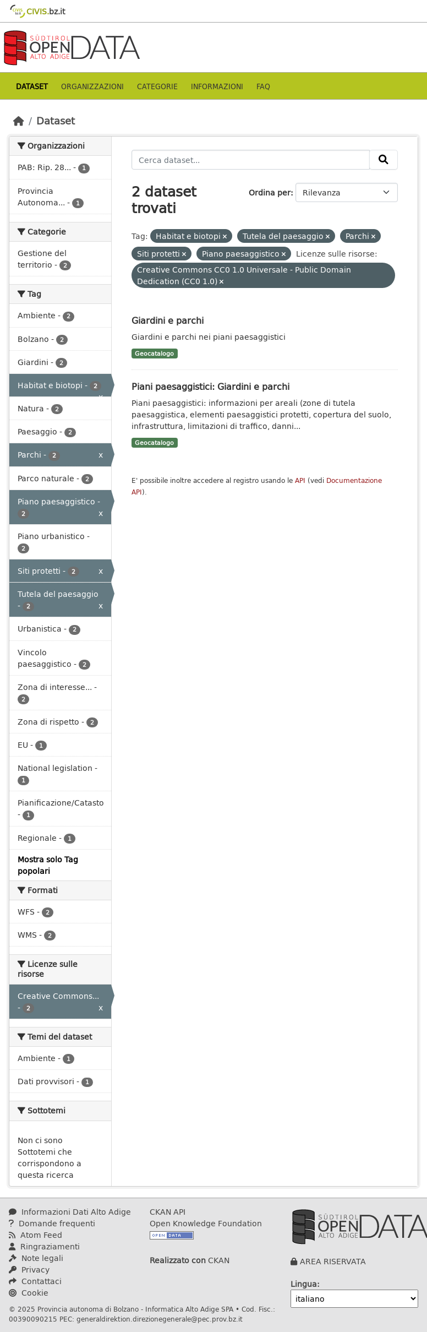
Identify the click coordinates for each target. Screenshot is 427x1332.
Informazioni (217, 86)
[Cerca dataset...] (251, 160)
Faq (263, 86)
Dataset (32, 86)
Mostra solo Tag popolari (48, 865)
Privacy (29, 1269)
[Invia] (383, 160)
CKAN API (167, 1211)
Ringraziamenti (44, 1246)
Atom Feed (35, 1235)
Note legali (36, 1258)
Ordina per (270, 192)
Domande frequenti (52, 1223)
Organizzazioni (92, 86)
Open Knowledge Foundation (206, 1223)
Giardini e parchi (168, 320)
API (300, 480)
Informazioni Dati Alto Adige (70, 1211)
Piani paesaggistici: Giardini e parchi (210, 386)
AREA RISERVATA (333, 1261)
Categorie (157, 86)
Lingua (304, 1284)
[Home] (18, 120)
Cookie (28, 1292)
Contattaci (35, 1281)
